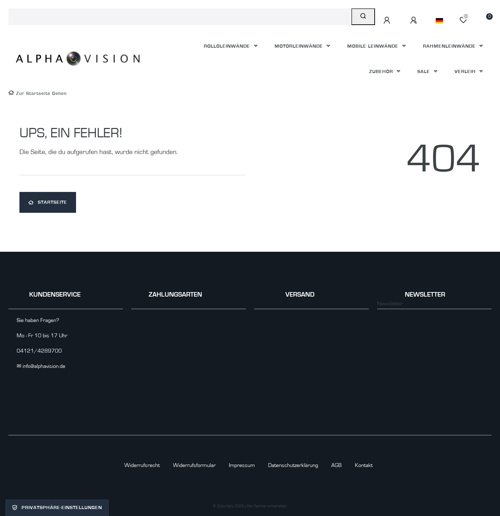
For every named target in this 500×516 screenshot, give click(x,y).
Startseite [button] (47, 202)
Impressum (242, 465)
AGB (336, 465)
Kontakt (364, 465)
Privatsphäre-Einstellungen (57, 507)
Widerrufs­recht (142, 465)
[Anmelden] (388, 20)
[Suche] (363, 16)
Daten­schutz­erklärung (293, 465)
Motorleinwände (300, 46)
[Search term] (179, 16)
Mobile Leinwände (373, 46)
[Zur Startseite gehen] (37, 93)
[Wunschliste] (463, 20)
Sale (424, 71)
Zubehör (382, 71)
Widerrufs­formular (194, 465)
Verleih (466, 71)
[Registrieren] (414, 20)
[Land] (439, 20)
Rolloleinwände (228, 46)
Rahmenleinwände (450, 46)
